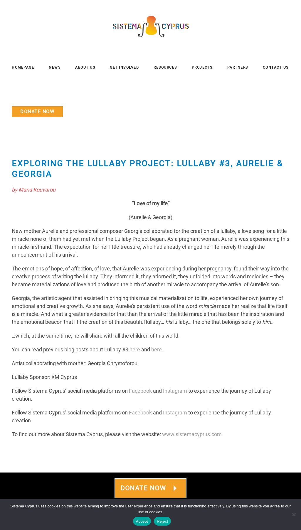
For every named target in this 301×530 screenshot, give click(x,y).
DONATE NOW (37, 111)
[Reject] (294, 514)
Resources (165, 67)
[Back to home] (151, 26)
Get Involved (124, 67)
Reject (162, 521)
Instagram (175, 391)
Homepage (23, 67)
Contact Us (276, 67)
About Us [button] (85, 67)
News (54, 67)
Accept (142, 521)
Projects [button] (202, 67)
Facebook (140, 391)
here (135, 349)
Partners (237, 67)
